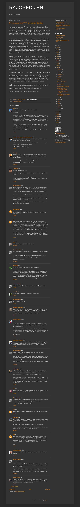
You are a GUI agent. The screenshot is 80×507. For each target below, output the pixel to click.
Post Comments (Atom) (20, 491)
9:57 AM (14, 237)
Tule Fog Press (59, 37)
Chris (14, 108)
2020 (57, 54)
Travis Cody (15, 417)
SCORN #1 (59, 79)
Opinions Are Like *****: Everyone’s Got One (26, 23)
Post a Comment (14, 486)
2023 (57, 49)
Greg (14, 434)
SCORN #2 (59, 78)
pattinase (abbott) (17, 450)
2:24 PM (14, 287)
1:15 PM (14, 483)
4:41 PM (14, 384)
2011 (57, 113)
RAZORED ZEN (26, 7)
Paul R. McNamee (17, 319)
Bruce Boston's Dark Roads (63, 86)
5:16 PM (14, 133)
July (59, 97)
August (59, 76)
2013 (57, 67)
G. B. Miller (15, 168)
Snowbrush (15, 265)
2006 (57, 122)
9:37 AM (14, 346)
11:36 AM (15, 245)
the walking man (16, 369)
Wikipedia (58, 29)
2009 (57, 116)
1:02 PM (14, 445)
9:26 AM (14, 215)
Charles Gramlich (17, 185)
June (59, 99)
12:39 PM (15, 430)
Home (30, 489)
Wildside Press (59, 38)
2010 (57, 114)
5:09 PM (14, 413)
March (59, 105)
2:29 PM (14, 295)
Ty (13, 219)
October (59, 72)
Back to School (60, 84)
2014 (57, 65)
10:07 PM (15, 473)
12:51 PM (15, 279)
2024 (57, 47)
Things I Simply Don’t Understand (61, 82)
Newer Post (12, 489)
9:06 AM (14, 405)
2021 (57, 52)
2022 (57, 51)
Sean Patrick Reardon (18, 340)
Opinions (20, 101)
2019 (57, 56)
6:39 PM (14, 303)
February (60, 106)
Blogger (45, 500)
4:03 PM (14, 455)
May (59, 101)
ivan (14, 409)
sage (14, 242)
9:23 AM (14, 336)
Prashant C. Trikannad (18, 307)
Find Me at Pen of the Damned (62, 23)
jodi (13, 388)
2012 (57, 111)
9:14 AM (14, 205)
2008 (57, 118)
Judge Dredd (15, 101)
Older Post (47, 489)
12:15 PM (15, 261)
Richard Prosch (16, 477)
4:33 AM (14, 314)
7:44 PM (14, 393)
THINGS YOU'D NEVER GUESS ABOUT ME (22, 137)
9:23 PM (14, 148)
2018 (57, 58)
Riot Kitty (15, 152)
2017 (57, 60)
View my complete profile (60, 142)
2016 (57, 62)
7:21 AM (14, 181)
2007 (57, 120)
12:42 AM (15, 164)
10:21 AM (15, 364)
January (59, 108)
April (59, 103)
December (60, 69)
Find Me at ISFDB (60, 22)
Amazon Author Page (60, 35)
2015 (57, 63)
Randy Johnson (16, 209)
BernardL (15, 291)
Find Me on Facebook (60, 28)
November (60, 71)
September (60, 74)
